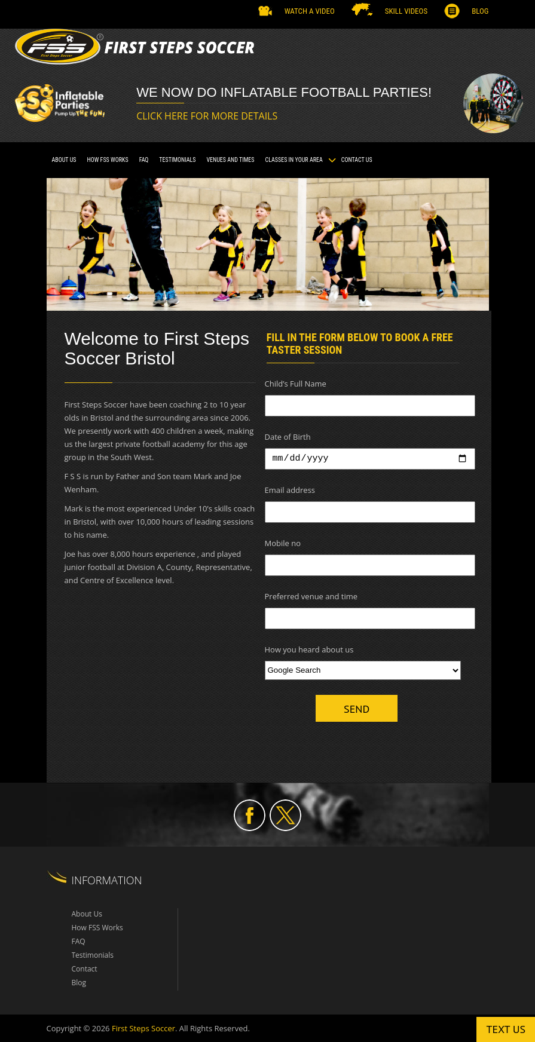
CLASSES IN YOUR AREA (294, 160)
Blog (480, 11)
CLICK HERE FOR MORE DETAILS (206, 115)
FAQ (144, 160)
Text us (505, 1029)
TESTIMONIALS (177, 160)
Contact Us (356, 160)
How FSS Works (107, 160)
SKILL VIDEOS (406, 11)
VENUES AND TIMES (230, 160)
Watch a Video (310, 11)
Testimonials (93, 955)
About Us (64, 160)
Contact (84, 969)
